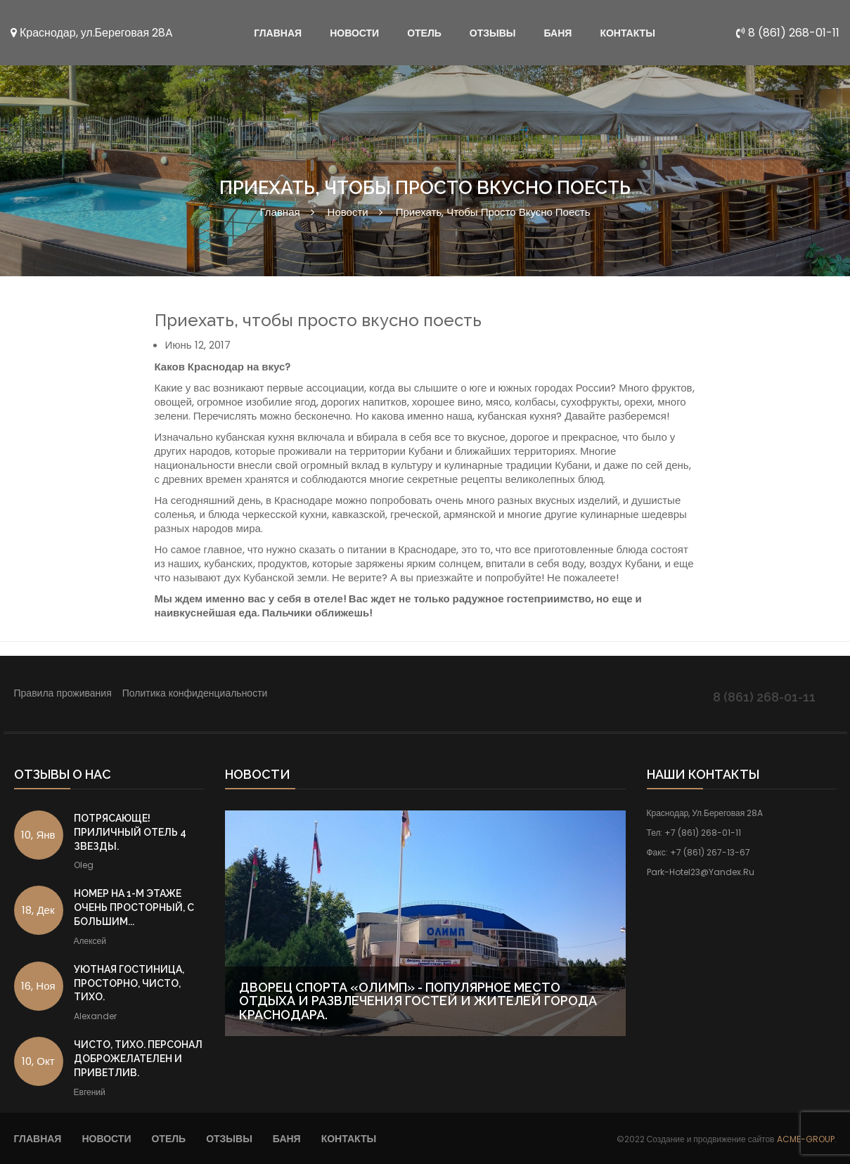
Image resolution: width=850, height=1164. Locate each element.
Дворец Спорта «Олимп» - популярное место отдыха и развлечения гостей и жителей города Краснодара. (418, 1001)
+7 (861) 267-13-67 (710, 852)
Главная (280, 212)
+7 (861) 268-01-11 (702, 833)
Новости (348, 212)
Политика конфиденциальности (195, 693)
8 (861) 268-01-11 (787, 33)
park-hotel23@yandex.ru (700, 872)
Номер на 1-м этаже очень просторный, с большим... (134, 907)
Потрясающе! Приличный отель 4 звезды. (130, 832)
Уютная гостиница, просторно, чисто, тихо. (129, 983)
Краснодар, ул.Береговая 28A (92, 33)
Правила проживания (63, 693)
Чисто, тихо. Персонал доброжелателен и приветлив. (138, 1058)
